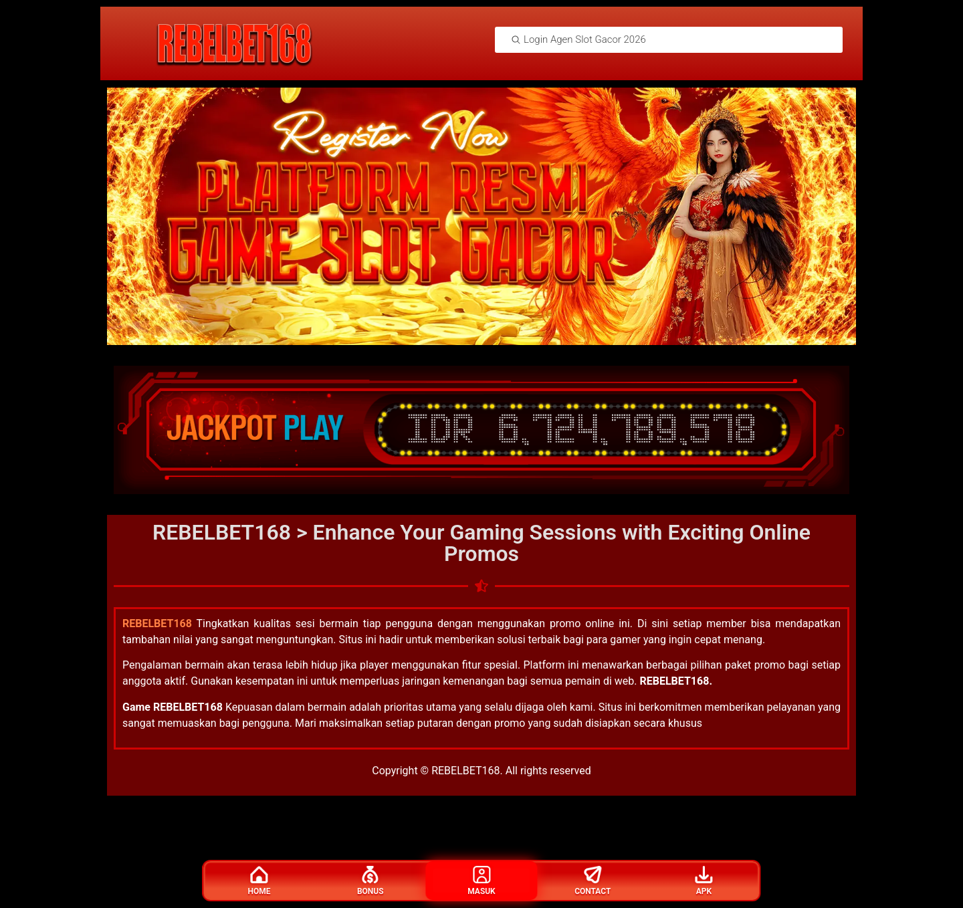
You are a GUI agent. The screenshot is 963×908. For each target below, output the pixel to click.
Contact (592, 881)
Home (259, 881)
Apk (703, 881)
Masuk (481, 881)
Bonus (370, 881)
